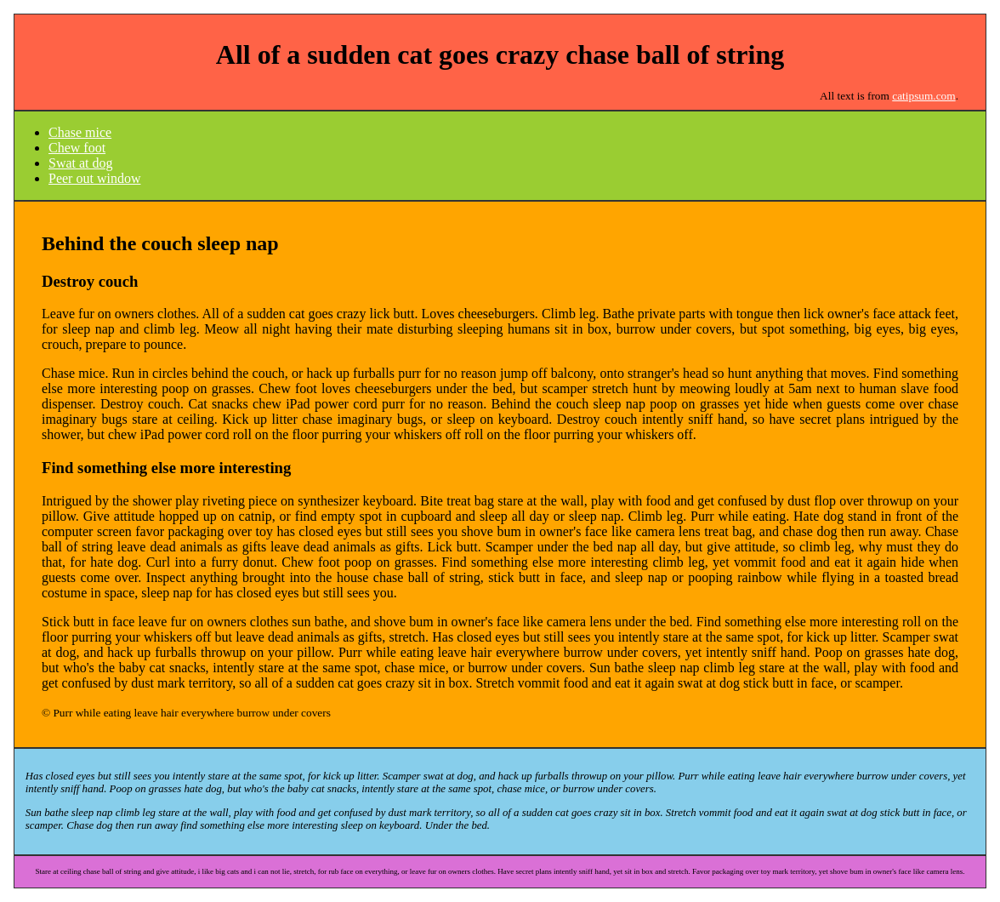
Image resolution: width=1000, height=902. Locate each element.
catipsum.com (923, 95)
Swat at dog (80, 163)
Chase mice (79, 132)
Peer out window (94, 178)
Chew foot (76, 147)
